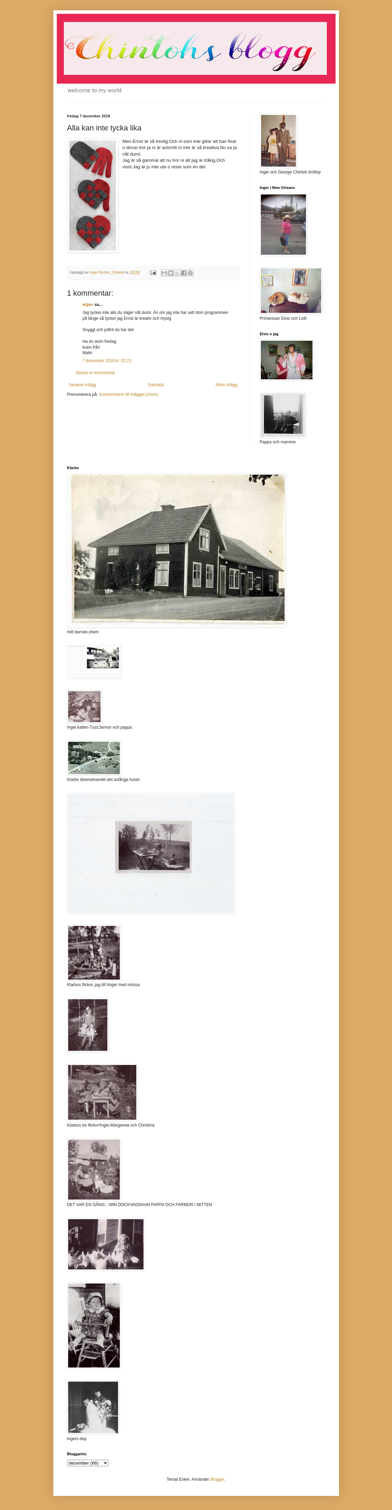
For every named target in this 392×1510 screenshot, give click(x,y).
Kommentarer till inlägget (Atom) (128, 394)
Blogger (217, 1479)
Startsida (156, 384)
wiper (88, 304)
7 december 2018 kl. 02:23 (107, 360)
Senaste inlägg (82, 384)
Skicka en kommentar (95, 372)
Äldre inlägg (226, 384)
